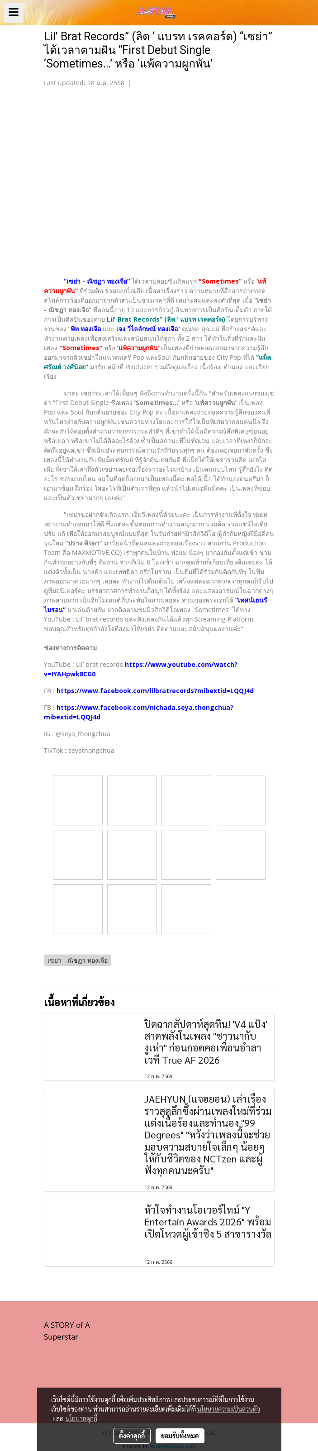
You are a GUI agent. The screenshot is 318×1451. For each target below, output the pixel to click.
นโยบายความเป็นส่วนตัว (228, 1409)
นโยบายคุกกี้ (81, 1418)
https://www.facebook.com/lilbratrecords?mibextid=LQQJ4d (155, 690)
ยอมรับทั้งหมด (180, 1436)
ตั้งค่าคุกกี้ (132, 1436)
